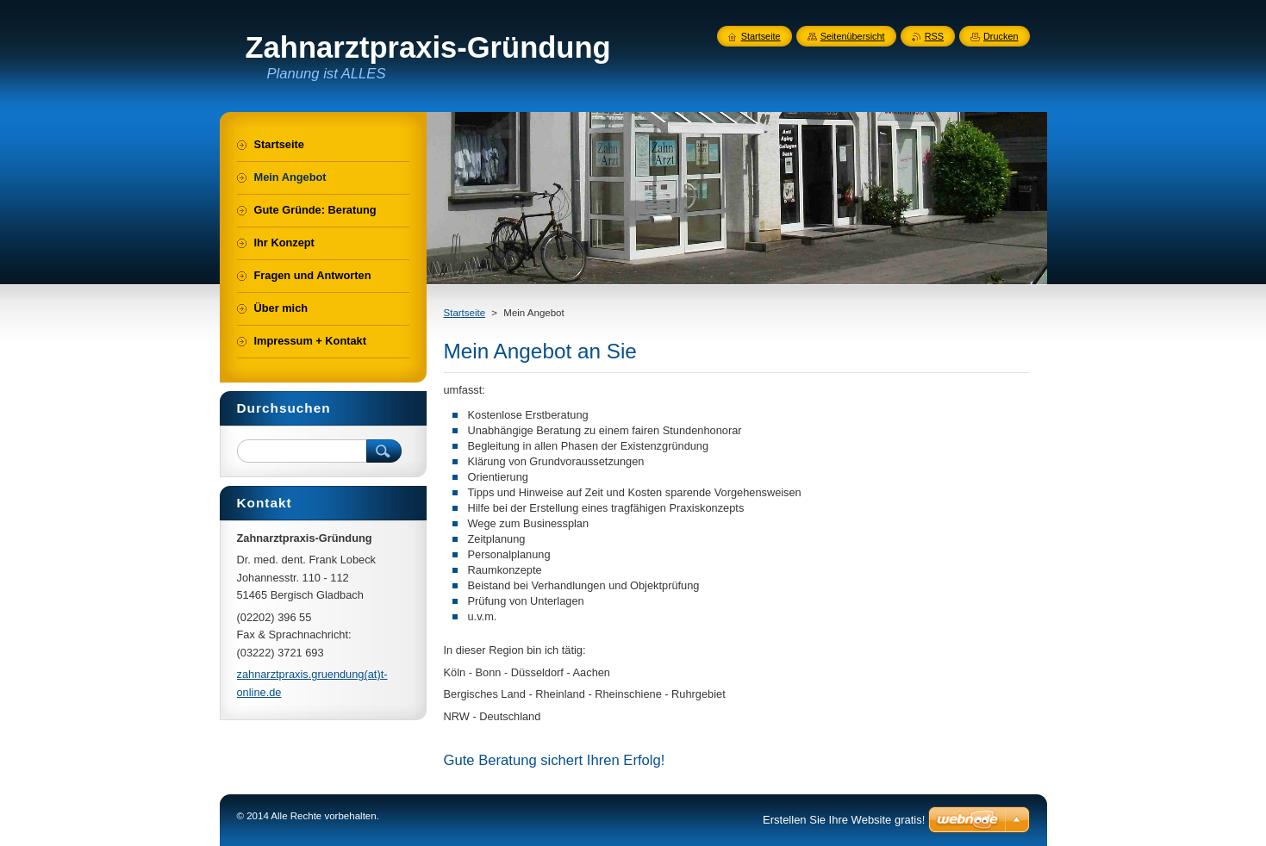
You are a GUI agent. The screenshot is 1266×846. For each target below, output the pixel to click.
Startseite (465, 313)
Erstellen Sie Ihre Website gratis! (844, 819)
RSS (934, 36)
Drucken (1001, 36)
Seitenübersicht (852, 36)
